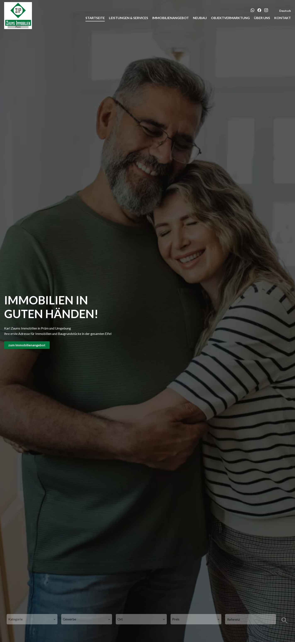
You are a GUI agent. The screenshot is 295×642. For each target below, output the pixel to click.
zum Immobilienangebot (26, 345)
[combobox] (32, 619)
